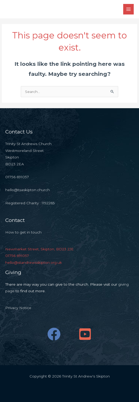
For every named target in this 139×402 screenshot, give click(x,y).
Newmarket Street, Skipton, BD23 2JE (39, 249)
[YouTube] (85, 334)
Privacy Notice (18, 308)
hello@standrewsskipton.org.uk (33, 262)
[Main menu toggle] (128, 9)
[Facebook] (54, 334)
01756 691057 (17, 256)
